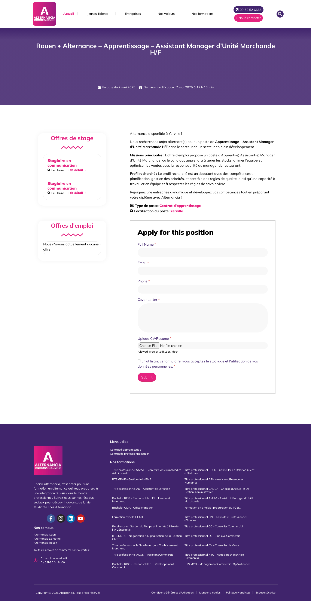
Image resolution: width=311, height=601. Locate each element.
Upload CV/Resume (154, 338)
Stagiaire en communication (62, 163)
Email (143, 262)
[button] (280, 14)
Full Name (147, 244)
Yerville (176, 211)
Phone (144, 281)
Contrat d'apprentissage (180, 205)
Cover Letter (149, 299)
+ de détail (77, 170)
